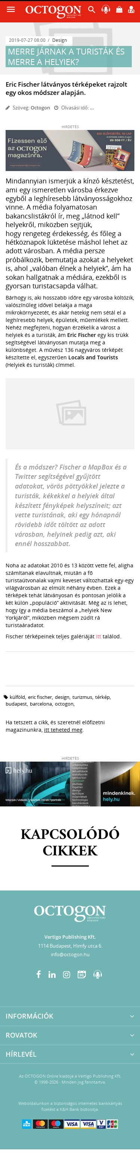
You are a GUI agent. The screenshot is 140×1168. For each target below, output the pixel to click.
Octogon (40, 107)
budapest (16, 703)
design (62, 697)
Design (59, 40)
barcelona (41, 703)
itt (98, 636)
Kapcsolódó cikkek (70, 843)
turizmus (82, 697)
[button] (92, 11)
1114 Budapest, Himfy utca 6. (70, 945)
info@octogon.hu (70, 954)
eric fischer (40, 697)
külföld (17, 697)
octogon (64, 703)
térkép (102, 697)
